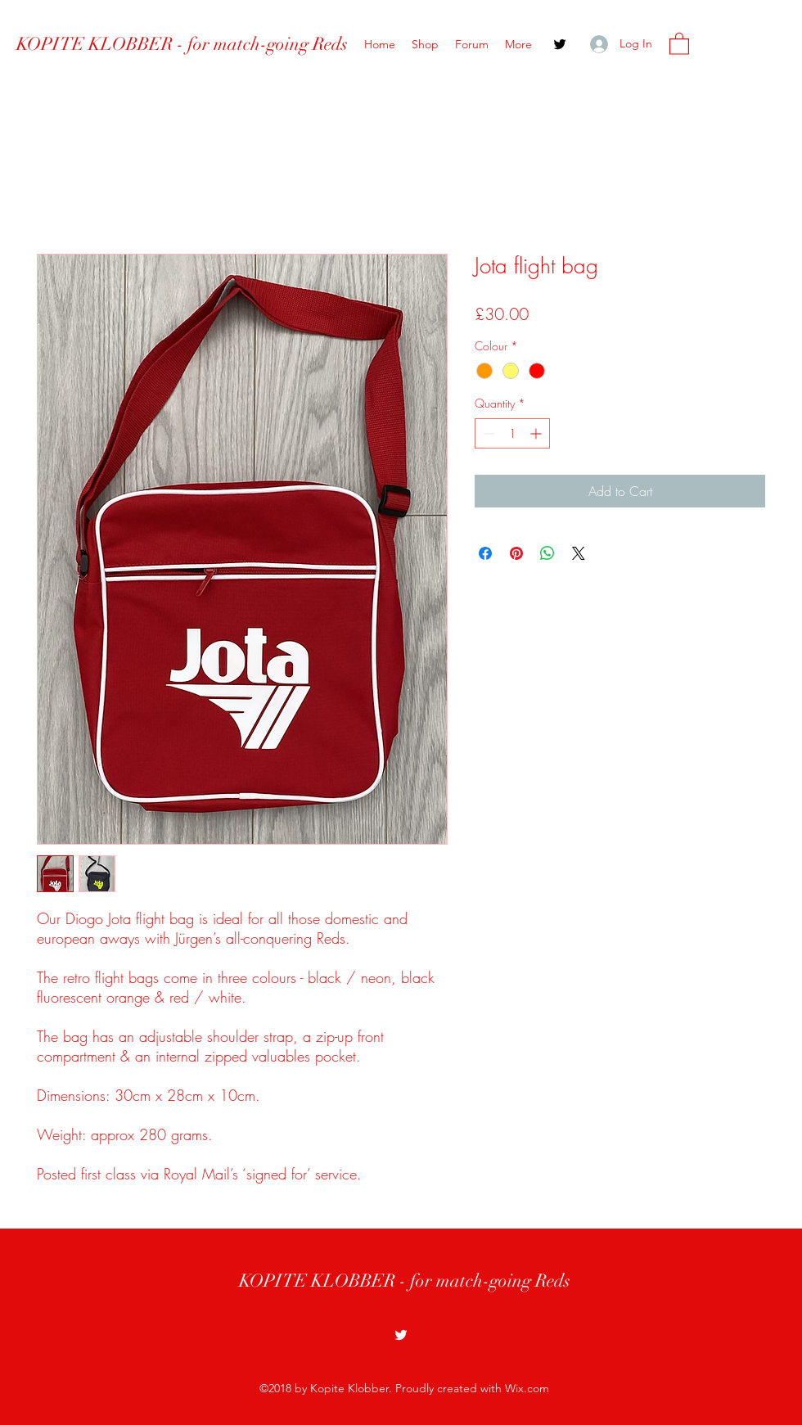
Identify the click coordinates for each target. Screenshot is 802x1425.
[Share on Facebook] (485, 553)
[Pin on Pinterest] (516, 553)
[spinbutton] (512, 433)
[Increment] (537, 433)
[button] (679, 43)
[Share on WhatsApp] (547, 553)
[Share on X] (578, 553)
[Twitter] (560, 44)
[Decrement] (487, 433)
